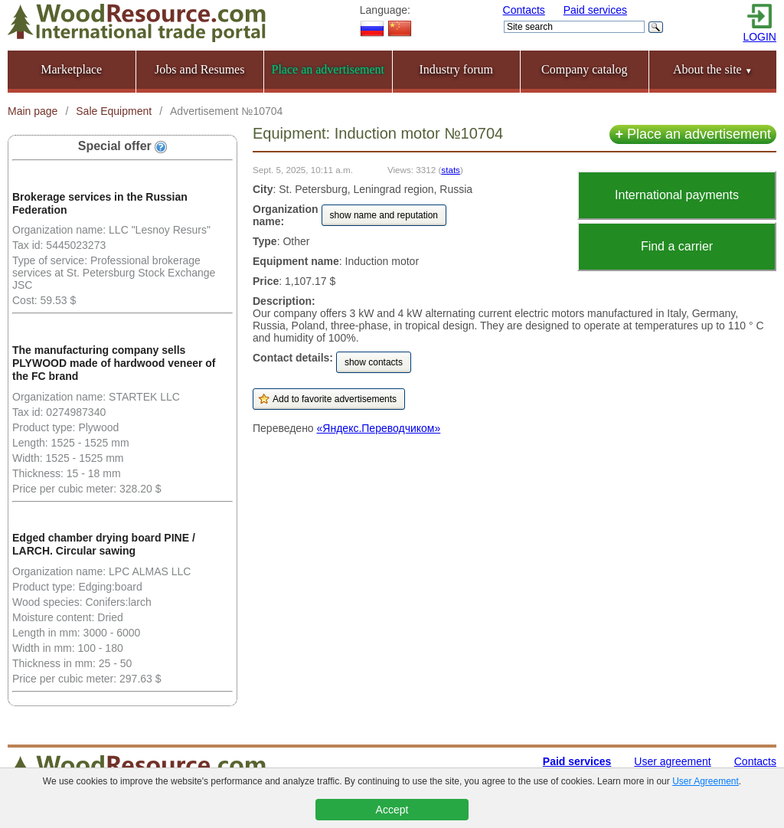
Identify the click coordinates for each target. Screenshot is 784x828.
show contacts (374, 362)
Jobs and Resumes (199, 69)
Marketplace (71, 69)
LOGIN (759, 37)
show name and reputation (384, 215)
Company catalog (584, 69)
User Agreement (705, 781)
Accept (392, 809)
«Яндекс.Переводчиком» (379, 428)
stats (450, 170)
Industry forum (456, 69)
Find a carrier (677, 246)
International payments (677, 194)
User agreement (672, 761)
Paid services (595, 10)
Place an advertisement (693, 134)
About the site (713, 69)
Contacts (524, 10)
